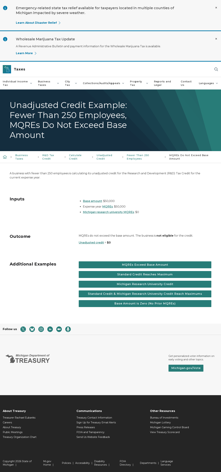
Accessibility (82, 463)
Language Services (167, 463)
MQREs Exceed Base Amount (145, 264)
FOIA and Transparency (90, 432)
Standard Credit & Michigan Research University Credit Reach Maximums (145, 293)
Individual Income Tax (17, 83)
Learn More (26, 53)
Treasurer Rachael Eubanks (19, 417)
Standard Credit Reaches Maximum (145, 274)
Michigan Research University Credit (145, 284)
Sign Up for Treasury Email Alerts (96, 422)
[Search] (216, 69)
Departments (148, 463)
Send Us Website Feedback (93, 437)
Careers (7, 422)
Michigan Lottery (160, 422)
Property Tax (139, 83)
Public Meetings (12, 432)
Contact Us (186, 83)
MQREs (107, 206)
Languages (208, 83)
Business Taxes (48, 83)
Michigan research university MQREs (108, 212)
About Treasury (12, 427)
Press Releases (85, 427)
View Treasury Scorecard (165, 432)
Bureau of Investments (164, 417)
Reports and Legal (162, 83)
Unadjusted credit (91, 242)
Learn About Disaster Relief (38, 22)
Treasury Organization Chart (19, 437)
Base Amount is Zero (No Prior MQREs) (145, 303)
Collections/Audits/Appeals (103, 83)
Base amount (92, 201)
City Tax (71, 83)
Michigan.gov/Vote (186, 368)
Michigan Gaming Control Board (169, 427)
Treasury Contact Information (94, 417)
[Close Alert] (216, 7)
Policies (66, 463)
